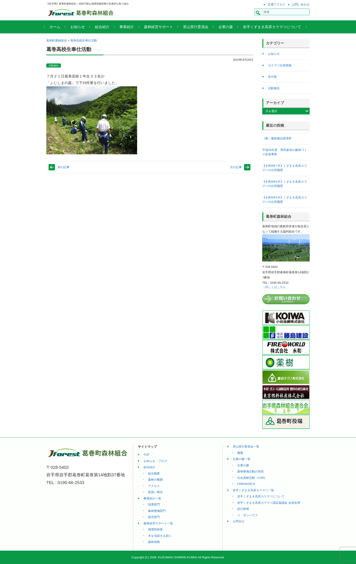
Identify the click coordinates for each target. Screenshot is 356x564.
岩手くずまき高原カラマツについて (274, 27)
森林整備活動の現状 (250, 471)
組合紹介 (104, 27)
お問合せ (239, 521)
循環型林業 (155, 529)
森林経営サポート (160, 27)
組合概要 (154, 473)
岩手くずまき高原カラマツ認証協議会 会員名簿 (268, 502)
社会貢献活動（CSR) (251, 477)
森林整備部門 (157, 511)
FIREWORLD (246, 484)
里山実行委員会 (197, 27)
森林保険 (154, 542)
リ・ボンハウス (247, 515)
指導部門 (154, 504)
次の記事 (236, 167)
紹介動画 (243, 509)
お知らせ (79, 27)
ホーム (56, 27)
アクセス (154, 486)
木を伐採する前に (160, 535)
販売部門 (154, 517)
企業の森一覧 (241, 459)
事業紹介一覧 (152, 498)
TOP (146, 454)
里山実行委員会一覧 (246, 446)
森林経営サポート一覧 (158, 523)
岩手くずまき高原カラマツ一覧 (253, 490)
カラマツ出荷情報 (280, 65)
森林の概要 (155, 479)
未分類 (272, 76)
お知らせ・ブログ (155, 461)
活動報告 (54, 65)
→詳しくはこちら (274, 287)
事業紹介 (128, 27)
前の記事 (63, 167)
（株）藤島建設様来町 (277, 138)
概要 (240, 453)
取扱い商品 (155, 492)
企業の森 (227, 27)
